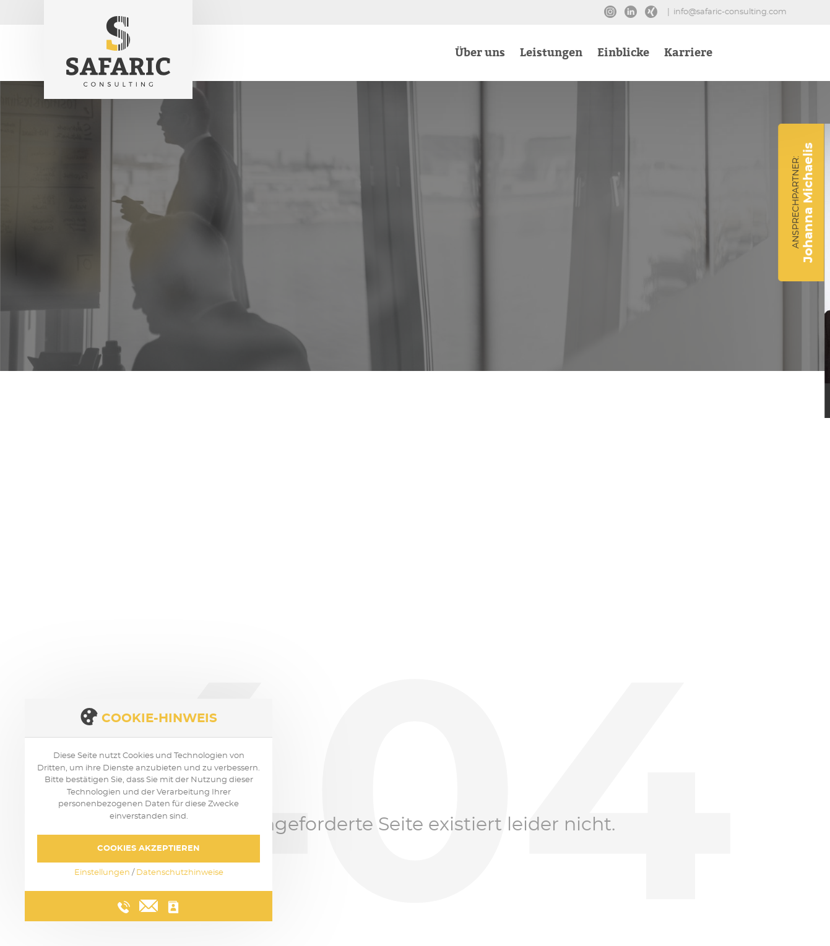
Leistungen (551, 54)
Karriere (688, 54)
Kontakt (756, 54)
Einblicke (623, 54)
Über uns (480, 54)
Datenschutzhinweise (179, 873)
